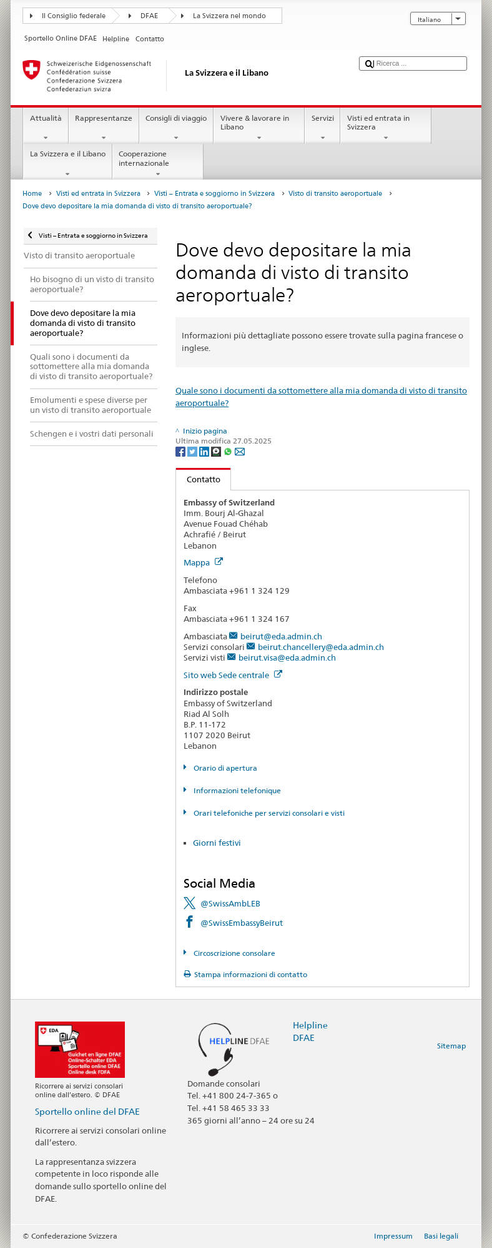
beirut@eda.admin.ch (281, 636)
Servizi (322, 128)
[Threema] (217, 450)
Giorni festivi (217, 843)
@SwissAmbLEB (230, 903)
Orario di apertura (224, 768)
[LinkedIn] (205, 450)
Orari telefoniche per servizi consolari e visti (268, 813)
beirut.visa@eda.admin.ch (287, 657)
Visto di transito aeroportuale (335, 194)
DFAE (149, 16)
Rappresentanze (104, 128)
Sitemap (451, 1045)
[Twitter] (193, 450)
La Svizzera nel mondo (229, 16)
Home (32, 194)
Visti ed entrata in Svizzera (386, 128)
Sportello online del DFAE (87, 1111)
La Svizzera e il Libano (67, 164)
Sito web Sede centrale (233, 675)
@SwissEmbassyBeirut (241, 923)
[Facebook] (181, 450)
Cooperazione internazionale (158, 164)
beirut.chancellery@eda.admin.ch (321, 647)
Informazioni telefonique (236, 790)
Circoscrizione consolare (233, 953)
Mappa (203, 562)
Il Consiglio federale (74, 16)
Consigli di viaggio (176, 128)
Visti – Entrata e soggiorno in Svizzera (214, 194)
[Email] (240, 450)
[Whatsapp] (229, 450)
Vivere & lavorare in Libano (259, 128)
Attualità (45, 128)
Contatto (198, 479)
